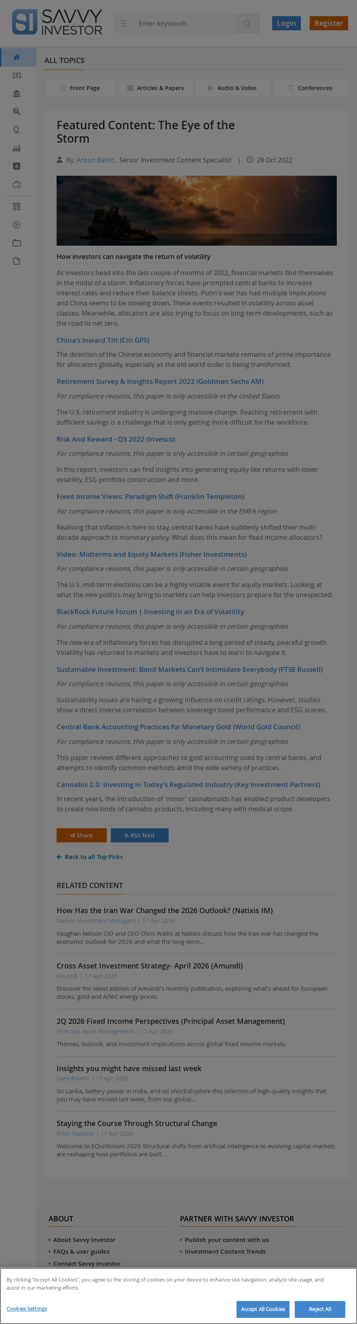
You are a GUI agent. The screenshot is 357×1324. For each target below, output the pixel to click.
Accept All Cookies (263, 1309)
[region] (178, 1296)
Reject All (320, 1309)
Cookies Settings (26, 1308)
